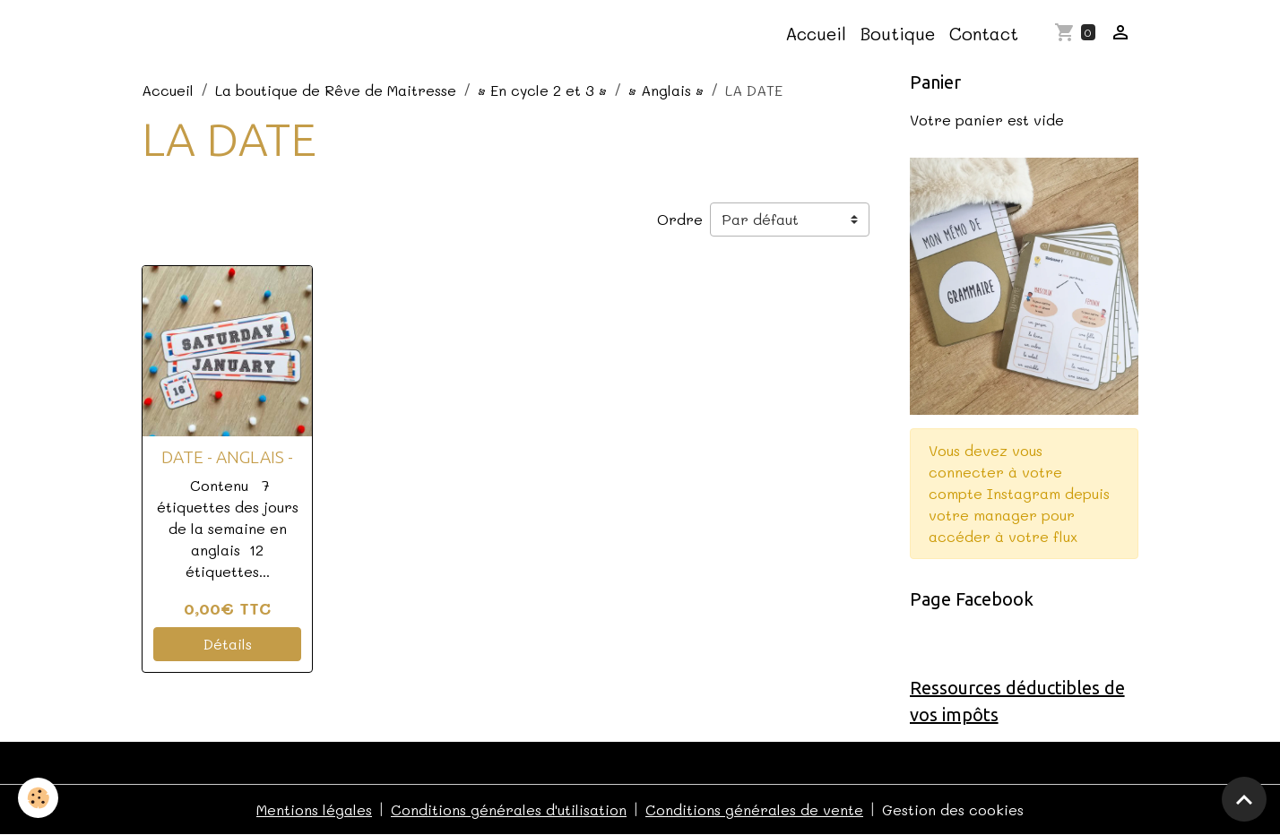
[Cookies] (38, 798)
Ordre (680, 219)
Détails (227, 643)
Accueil (815, 33)
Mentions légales (314, 809)
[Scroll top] (1244, 799)
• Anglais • (666, 90)
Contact (983, 33)
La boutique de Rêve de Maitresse (335, 90)
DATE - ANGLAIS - (227, 457)
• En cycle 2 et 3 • (542, 90)
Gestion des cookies (953, 809)
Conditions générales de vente (754, 809)
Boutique (898, 33)
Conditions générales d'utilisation (509, 809)
